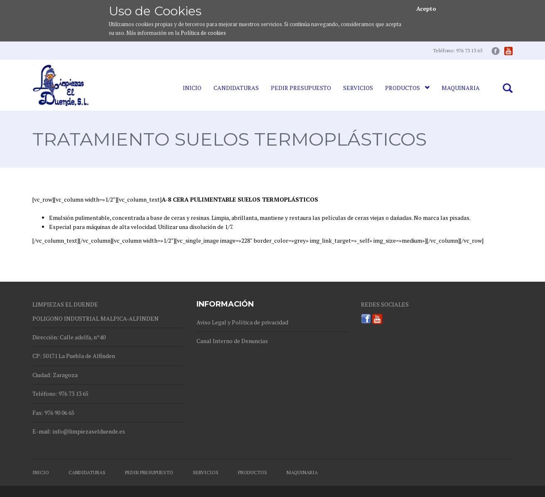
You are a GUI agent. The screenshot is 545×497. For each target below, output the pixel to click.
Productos (407, 88)
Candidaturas (236, 88)
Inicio (192, 88)
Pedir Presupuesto (301, 88)
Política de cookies (203, 33)
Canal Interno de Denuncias (232, 341)
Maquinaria (461, 88)
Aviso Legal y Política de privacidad (242, 322)
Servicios (358, 88)
